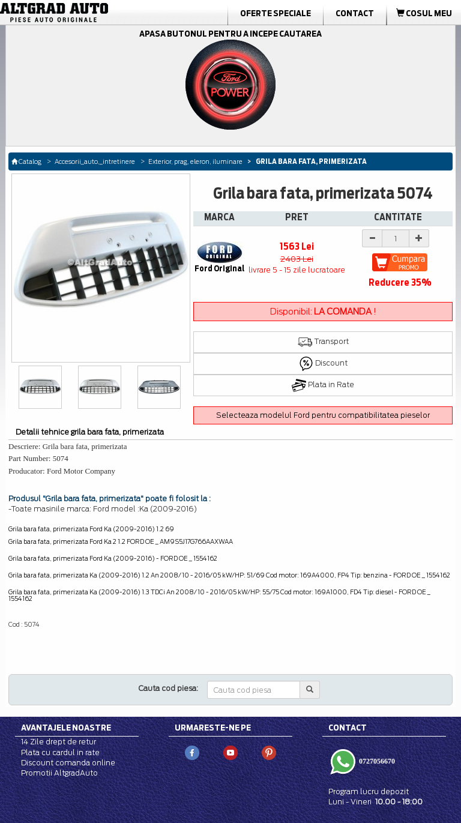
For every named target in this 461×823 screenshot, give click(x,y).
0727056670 (376, 760)
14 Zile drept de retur (58, 741)
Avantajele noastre (66, 727)
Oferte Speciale (275, 13)
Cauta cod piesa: (168, 688)
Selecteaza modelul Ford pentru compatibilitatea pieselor (323, 415)
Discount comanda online (68, 762)
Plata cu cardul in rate (60, 752)
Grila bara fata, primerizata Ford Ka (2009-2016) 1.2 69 (91, 528)
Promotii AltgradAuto (59, 772)
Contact (355, 13)
